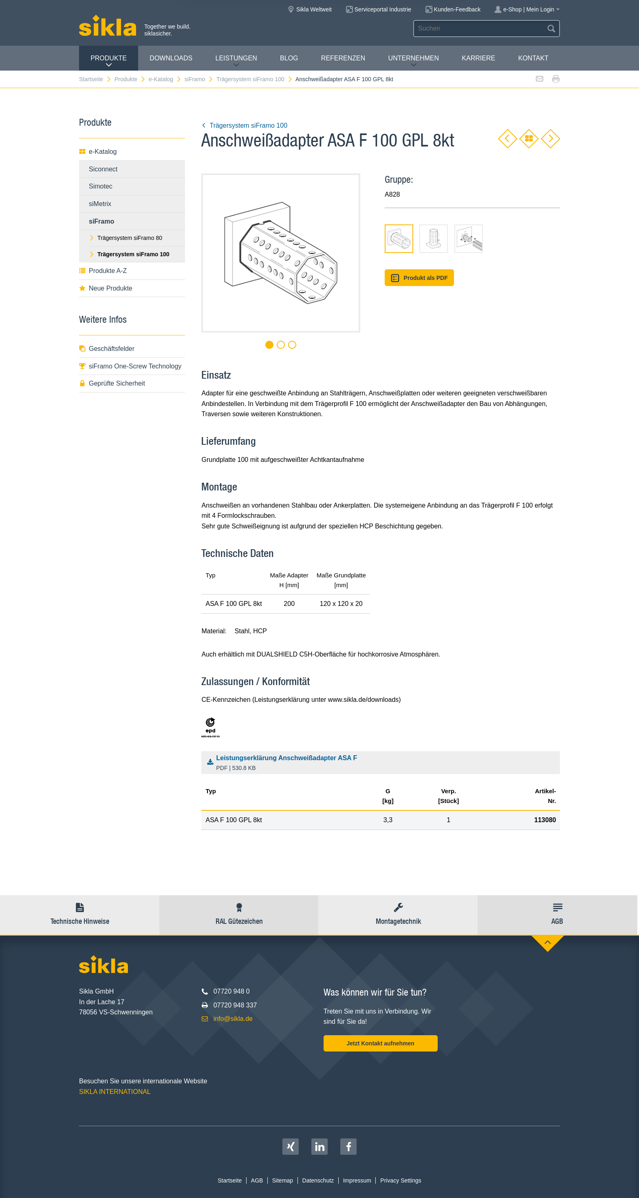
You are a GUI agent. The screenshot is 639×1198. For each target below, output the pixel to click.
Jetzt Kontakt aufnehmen (380, 1043)
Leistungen (236, 61)
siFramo (199, 79)
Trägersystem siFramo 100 (254, 79)
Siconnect (103, 169)
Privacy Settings (400, 1180)
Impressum (357, 1180)
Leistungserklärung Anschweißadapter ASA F (383, 763)
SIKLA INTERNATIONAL (115, 1091)
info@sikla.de (233, 1018)
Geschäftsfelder (106, 348)
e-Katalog (165, 79)
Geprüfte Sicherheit (112, 383)
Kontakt (533, 58)
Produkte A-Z (103, 270)
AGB (257, 1180)
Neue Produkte (105, 288)
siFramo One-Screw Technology (130, 366)
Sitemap (282, 1180)
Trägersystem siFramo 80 (125, 238)
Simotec (100, 186)
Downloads (171, 58)
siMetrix (100, 203)
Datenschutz (318, 1180)
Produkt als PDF (419, 278)
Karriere (478, 58)
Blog (289, 58)
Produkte (108, 61)
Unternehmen (413, 61)
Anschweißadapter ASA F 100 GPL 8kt (344, 79)
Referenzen (343, 58)
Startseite (95, 79)
